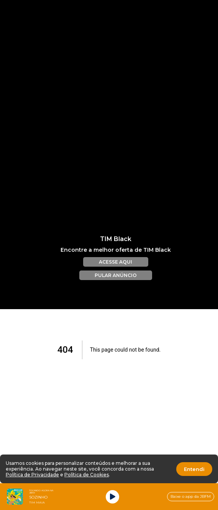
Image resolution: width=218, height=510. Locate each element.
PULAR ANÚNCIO (116, 270)
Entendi (194, 469)
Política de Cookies (86, 474)
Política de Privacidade (32, 474)
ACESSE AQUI (115, 256)
